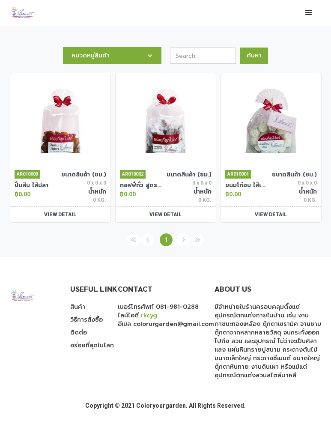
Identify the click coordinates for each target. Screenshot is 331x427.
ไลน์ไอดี (137, 315)
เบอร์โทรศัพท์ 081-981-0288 (158, 306)
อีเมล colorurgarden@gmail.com (166, 324)
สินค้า (77, 307)
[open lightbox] (60, 120)
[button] (309, 13)
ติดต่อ (78, 332)
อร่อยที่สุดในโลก (92, 345)
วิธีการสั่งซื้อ (86, 320)
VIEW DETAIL (60, 215)
